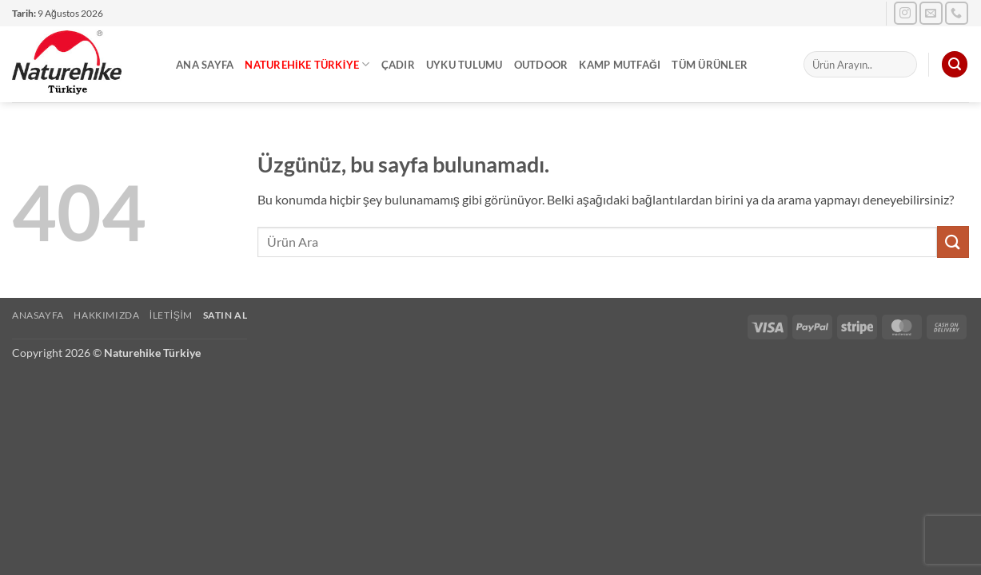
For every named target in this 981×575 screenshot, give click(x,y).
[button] (954, 64)
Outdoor (541, 64)
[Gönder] (953, 241)
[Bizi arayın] (956, 13)
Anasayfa (38, 315)
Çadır (398, 64)
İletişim (171, 315)
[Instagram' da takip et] (905, 13)
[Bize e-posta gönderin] (931, 13)
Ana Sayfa (204, 64)
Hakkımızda (106, 315)
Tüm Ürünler (710, 64)
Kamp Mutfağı (619, 64)
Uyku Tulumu (464, 64)
